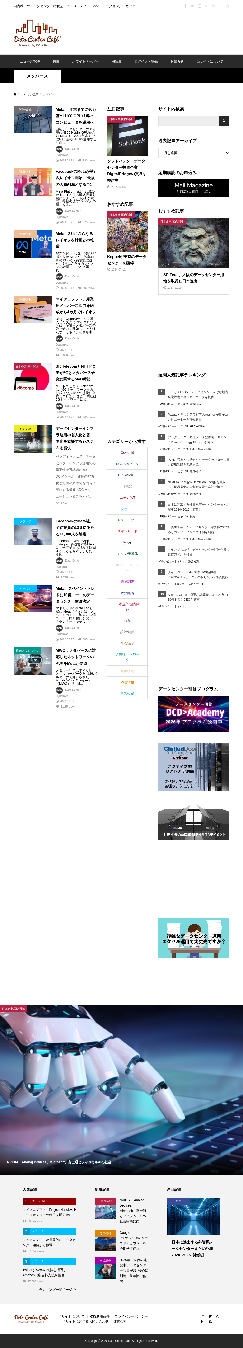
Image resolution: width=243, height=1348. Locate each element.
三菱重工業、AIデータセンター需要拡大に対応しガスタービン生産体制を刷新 (198, 529)
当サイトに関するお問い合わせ (85, 1321)
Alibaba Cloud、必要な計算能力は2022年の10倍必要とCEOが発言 (198, 597)
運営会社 (120, 1321)
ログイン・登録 (146, 61)
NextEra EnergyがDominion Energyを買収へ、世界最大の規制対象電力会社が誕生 (196, 484)
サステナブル (127, 520)
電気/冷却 (195, 403)
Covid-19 (127, 453)
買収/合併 (195, 494)
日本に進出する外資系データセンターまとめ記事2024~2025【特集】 (198, 507)
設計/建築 (127, 632)
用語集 (117, 61)
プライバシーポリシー (131, 1316)
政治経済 (193, 561)
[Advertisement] (152, 33)
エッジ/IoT (127, 497)
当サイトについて (209, 61)
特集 (56, 61)
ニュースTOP (30, 61)
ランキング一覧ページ (55, 1290)
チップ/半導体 (127, 554)
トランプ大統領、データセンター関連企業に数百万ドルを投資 (198, 552)
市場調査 (127, 581)
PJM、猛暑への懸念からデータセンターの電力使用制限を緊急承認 (198, 462)
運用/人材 (127, 671)
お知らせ (177, 61)
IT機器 (127, 486)
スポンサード (196, 583)
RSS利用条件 (99, 1316)
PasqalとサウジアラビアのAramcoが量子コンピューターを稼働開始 (198, 417)
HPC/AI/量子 (197, 426)
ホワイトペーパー (85, 61)
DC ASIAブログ (127, 464)
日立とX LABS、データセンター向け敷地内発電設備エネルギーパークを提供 (198, 394)
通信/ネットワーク (127, 657)
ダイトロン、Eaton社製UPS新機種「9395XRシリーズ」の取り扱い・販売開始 (198, 574)
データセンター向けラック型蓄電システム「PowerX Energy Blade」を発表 (197, 439)
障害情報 (127, 682)
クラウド (193, 606)
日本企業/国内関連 (200, 448)
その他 (127, 543)
